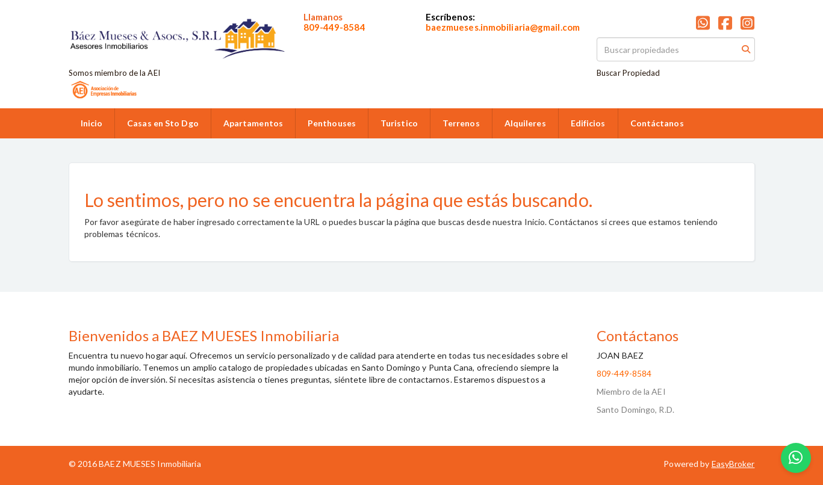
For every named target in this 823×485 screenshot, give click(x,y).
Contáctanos (657, 123)
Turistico (399, 123)
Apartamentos (253, 123)
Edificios (588, 123)
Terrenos (461, 123)
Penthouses (332, 123)
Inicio (92, 123)
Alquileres (525, 123)
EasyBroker (733, 464)
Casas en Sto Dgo (163, 123)
